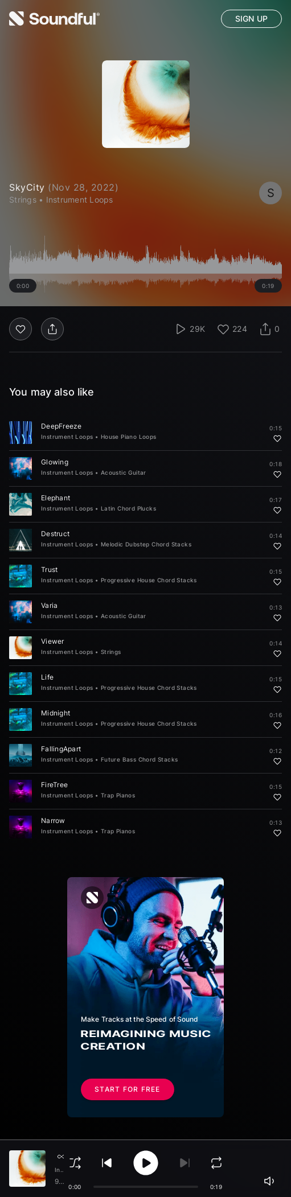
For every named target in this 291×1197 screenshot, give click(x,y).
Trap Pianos (118, 795)
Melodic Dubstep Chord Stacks (146, 544)
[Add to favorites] (277, 438)
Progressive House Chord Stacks (149, 580)
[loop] (216, 1162)
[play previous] (107, 1162)
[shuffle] (75, 1162)
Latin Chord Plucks (128, 508)
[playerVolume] (270, 1181)
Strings (111, 651)
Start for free (127, 1089)
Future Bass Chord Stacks (139, 759)
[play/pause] (146, 1163)
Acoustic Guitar (123, 472)
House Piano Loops (129, 436)
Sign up (251, 18)
